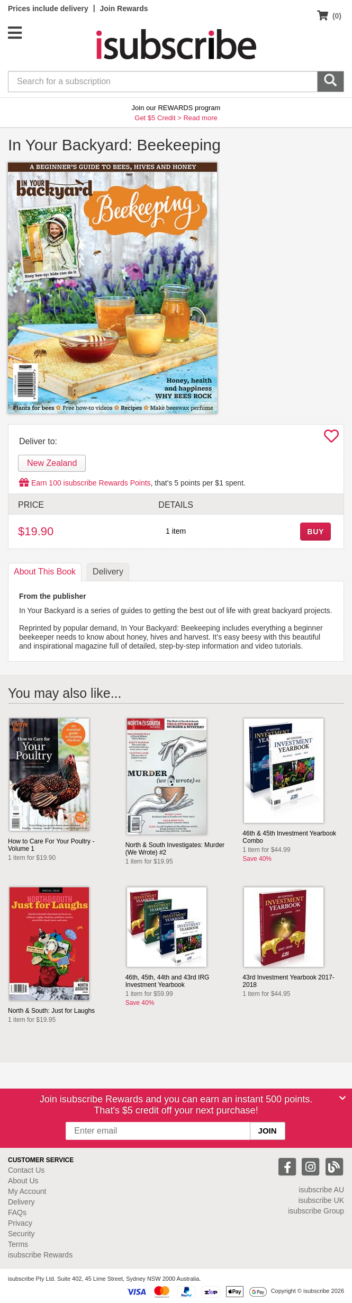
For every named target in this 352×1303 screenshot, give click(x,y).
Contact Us (26, 1170)
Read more (200, 118)
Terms (18, 1244)
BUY (315, 531)
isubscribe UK (321, 1200)
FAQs (17, 1212)
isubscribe (321, 1189)
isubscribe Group (316, 1211)
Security (21, 1233)
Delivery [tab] (108, 571)
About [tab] (45, 571)
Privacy (20, 1223)
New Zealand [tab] (52, 463)
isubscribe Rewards (40, 1255)
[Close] (342, 1098)
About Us (23, 1180)
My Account (27, 1191)
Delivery (21, 1202)
